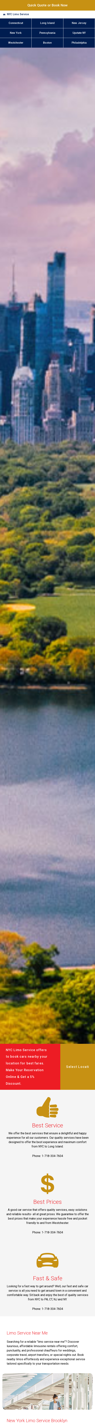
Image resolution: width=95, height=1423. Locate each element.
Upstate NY (79, 32)
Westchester (15, 42)
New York (16, 32)
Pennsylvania (47, 32)
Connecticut (16, 23)
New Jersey (79, 23)
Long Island (47, 23)
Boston (47, 42)
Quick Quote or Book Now (47, 5)
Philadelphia (79, 42)
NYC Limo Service (18, 14)
